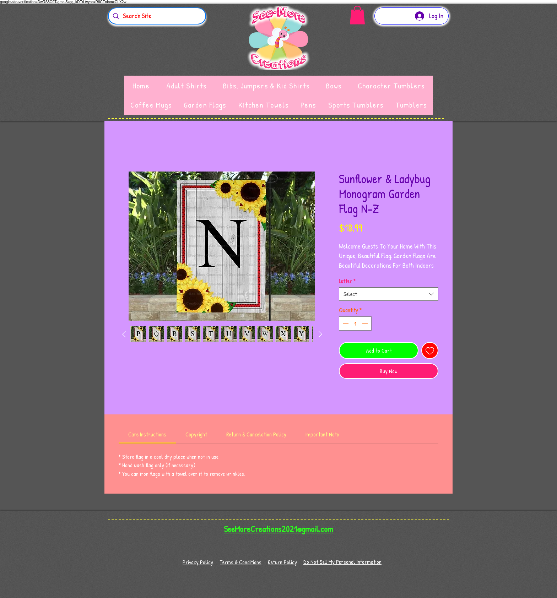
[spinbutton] (355, 323)
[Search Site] (156, 16)
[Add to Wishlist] (429, 350)
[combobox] (388, 294)
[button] (357, 15)
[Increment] (366, 323)
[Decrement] (345, 323)
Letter (347, 280)
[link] (147, 434)
